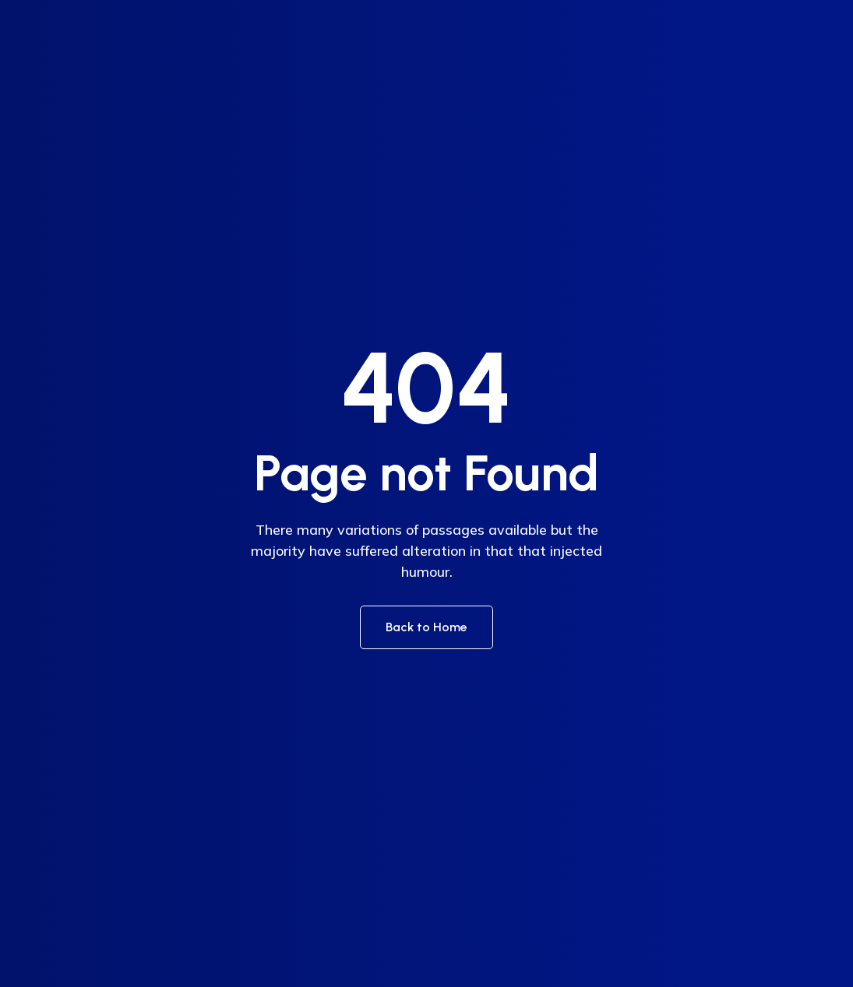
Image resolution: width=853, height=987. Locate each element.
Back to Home (426, 627)
